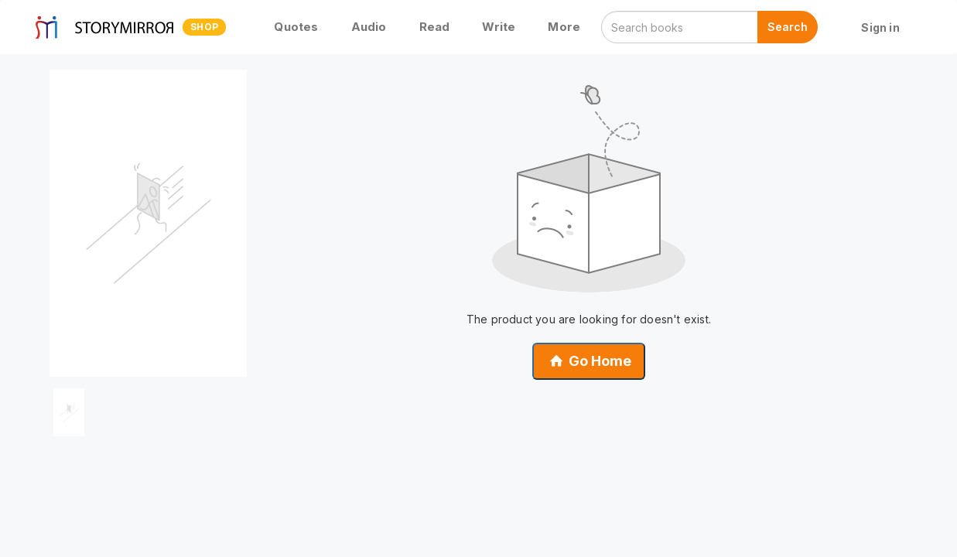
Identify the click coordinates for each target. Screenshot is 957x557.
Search (787, 26)
